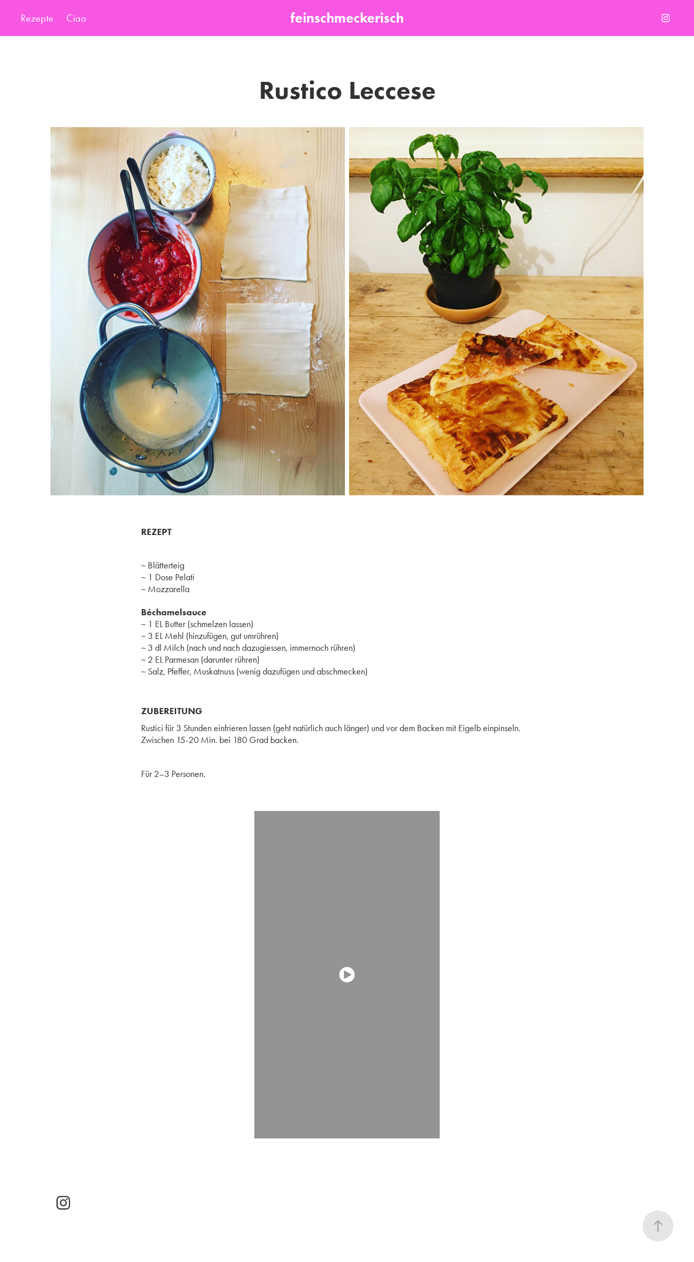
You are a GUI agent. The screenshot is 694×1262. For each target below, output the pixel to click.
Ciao (76, 18)
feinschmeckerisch (347, 17)
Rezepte (37, 18)
